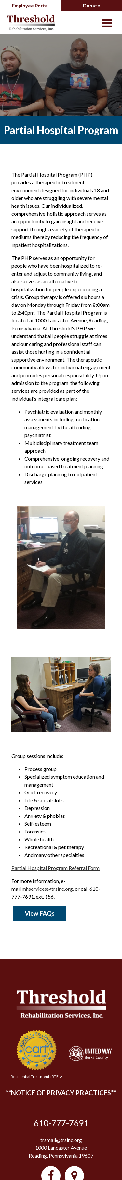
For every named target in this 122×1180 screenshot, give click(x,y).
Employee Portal (30, 5)
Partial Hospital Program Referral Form (55, 868)
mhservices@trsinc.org (47, 889)
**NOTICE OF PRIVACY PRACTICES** (61, 1093)
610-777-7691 (61, 1123)
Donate (91, 5)
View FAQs (40, 913)
